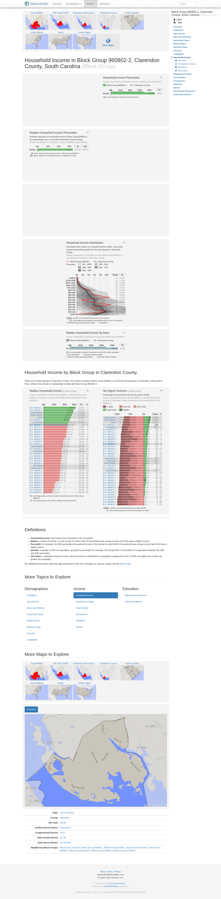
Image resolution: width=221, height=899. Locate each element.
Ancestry (31, 633)
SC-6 (62, 832)
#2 (87, 132)
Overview (57, 4)
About (103, 871)
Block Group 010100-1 (70, 847)
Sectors (79, 627)
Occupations (82, 614)
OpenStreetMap (111, 886)
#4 (124, 332)
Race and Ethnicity (36, 608)
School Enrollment (133, 601)
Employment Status (85, 601)
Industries (80, 620)
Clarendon (65, 818)
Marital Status (33, 620)
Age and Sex (33, 601)
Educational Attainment (135, 595)
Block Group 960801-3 (102, 850)
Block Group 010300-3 (80, 850)
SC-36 (63, 837)
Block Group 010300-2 (114, 847)
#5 (87, 390)
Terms (110, 871)
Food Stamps (82, 608)
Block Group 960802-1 (92, 847)
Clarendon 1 (65, 827)
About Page (125, 564)
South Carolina (67, 813)
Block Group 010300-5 (125, 850)
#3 (124, 242)
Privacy (117, 871)
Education (105, 4)
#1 (161, 77)
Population (32, 595)
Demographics (74, 4)
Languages (32, 639)
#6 (161, 390)
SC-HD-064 (65, 842)
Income (90, 4)
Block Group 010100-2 (137, 847)
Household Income (84, 595)
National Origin (34, 627)
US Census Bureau (116, 883)
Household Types (35, 614)
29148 (63, 822)
